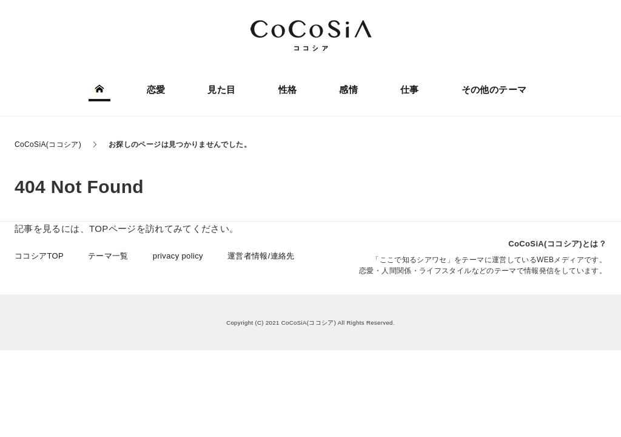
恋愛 (156, 89)
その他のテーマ (494, 89)
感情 (348, 89)
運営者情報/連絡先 (261, 256)
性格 (287, 89)
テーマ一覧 (108, 256)
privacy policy (178, 256)
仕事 (409, 89)
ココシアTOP (39, 256)
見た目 (221, 89)
